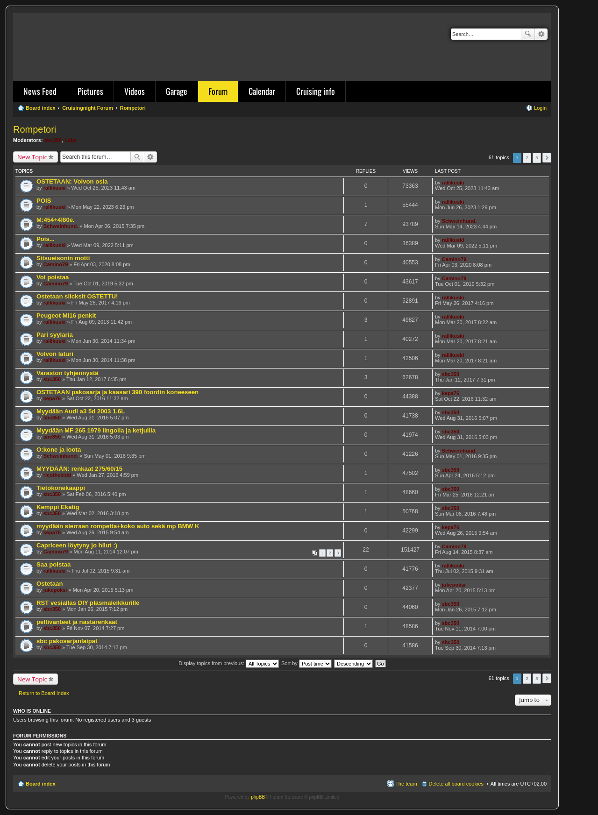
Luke (70, 140)
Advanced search (541, 34)
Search (528, 34)
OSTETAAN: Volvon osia (72, 181)
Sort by (306, 663)
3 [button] (536, 157)
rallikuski (54, 188)
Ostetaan (49, 583)
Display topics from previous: (228, 663)
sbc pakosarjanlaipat (66, 641)
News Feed (40, 91)
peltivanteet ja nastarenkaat (76, 621)
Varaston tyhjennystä (67, 372)
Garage (176, 91)
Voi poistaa (52, 277)
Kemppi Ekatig (57, 506)
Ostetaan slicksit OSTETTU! (77, 296)
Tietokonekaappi (60, 487)
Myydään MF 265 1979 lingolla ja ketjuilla (96, 430)
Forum (218, 91)
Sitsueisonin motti (63, 258)
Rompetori (34, 129)
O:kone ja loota (58, 449)
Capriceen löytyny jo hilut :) (76, 545)
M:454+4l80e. (55, 219)
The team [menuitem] (406, 784)
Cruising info (315, 91)
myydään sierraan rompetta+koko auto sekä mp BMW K (117, 526)
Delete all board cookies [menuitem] (456, 784)
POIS (43, 200)
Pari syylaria (54, 334)
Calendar (262, 91)
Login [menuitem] (540, 108)
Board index (41, 784)
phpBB (258, 797)
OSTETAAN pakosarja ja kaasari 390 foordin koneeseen (117, 392)
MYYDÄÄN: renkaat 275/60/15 (79, 468)
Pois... (45, 238)
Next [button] (546, 158)
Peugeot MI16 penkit (66, 315)
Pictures (90, 91)
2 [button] (527, 157)
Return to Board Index (44, 693)
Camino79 (55, 264)
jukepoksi (55, 590)
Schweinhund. (60, 226)
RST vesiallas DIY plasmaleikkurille (87, 602)
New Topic (32, 157)
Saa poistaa (53, 564)
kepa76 (52, 398)
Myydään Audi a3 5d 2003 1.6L (80, 411)
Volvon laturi (54, 353)
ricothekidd (57, 475)
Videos (134, 91)
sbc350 (53, 140)
